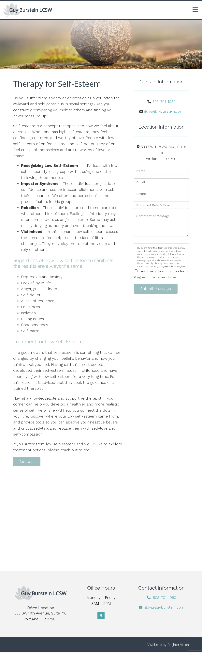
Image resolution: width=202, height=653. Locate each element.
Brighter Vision (178, 645)
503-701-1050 (164, 101)
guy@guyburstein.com (164, 111)
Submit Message (156, 289)
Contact (28, 462)
